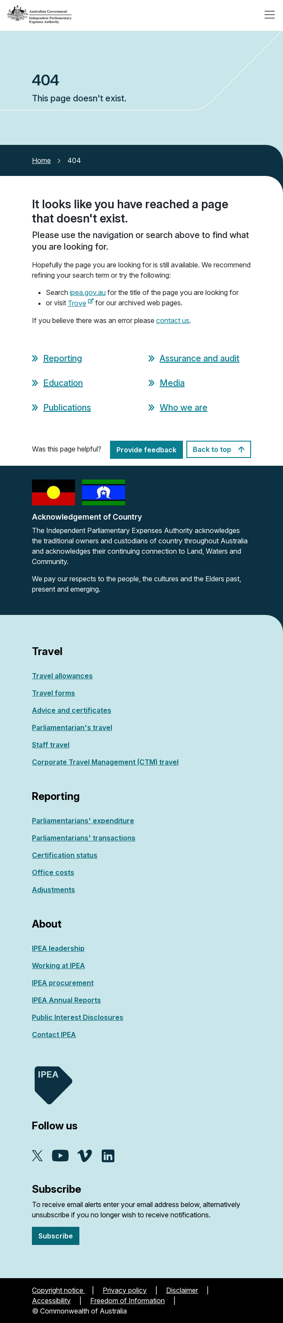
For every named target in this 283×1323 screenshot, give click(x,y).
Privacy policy (125, 1290)
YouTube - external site (60, 1156)
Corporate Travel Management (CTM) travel (105, 762)
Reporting (62, 358)
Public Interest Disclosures (77, 1017)
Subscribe (55, 1236)
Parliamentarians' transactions (83, 838)
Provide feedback (146, 449)
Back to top (219, 449)
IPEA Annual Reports (66, 1000)
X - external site (37, 1155)
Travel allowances (62, 675)
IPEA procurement (63, 982)
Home (41, 160)
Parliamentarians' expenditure (83, 820)
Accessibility (51, 1300)
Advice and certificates (71, 710)
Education (63, 383)
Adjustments (53, 889)
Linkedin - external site (108, 1155)
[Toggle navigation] (269, 14)
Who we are (184, 407)
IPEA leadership (58, 948)
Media (172, 383)
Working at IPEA (58, 965)
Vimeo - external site (84, 1156)
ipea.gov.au (88, 292)
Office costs (53, 872)
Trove (81, 303)
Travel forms (53, 693)
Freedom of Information (127, 1300)
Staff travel (50, 744)
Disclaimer (182, 1290)
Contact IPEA (54, 1034)
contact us (172, 320)
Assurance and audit (199, 358)
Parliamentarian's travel (72, 727)
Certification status (64, 855)
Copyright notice (58, 1290)
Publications (67, 407)
